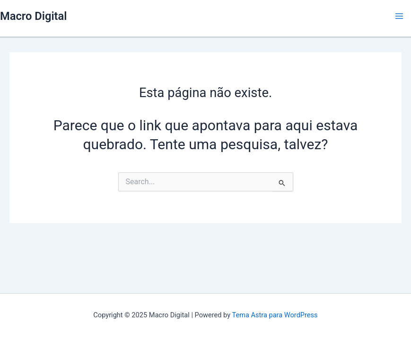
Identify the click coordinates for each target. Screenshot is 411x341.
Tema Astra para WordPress (274, 315)
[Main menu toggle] (399, 16)
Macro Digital (33, 16)
